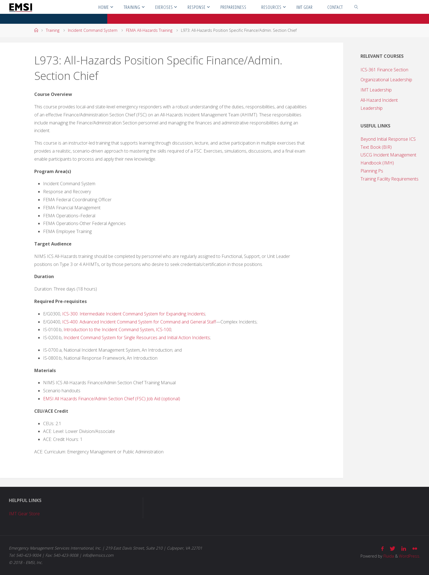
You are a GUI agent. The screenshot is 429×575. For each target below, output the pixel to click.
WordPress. (409, 556)
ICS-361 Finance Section (384, 70)
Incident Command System (92, 30)
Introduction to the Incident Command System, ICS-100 (117, 329)
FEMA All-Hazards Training (149, 30)
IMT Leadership (376, 90)
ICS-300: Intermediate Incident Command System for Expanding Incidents (133, 314)
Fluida (388, 556)
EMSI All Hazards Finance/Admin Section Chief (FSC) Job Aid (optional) (111, 399)
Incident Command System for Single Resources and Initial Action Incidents (137, 337)
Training (52, 30)
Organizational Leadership (386, 80)
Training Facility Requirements (389, 179)
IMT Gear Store (24, 514)
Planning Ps (371, 171)
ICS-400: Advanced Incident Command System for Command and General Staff (139, 322)
